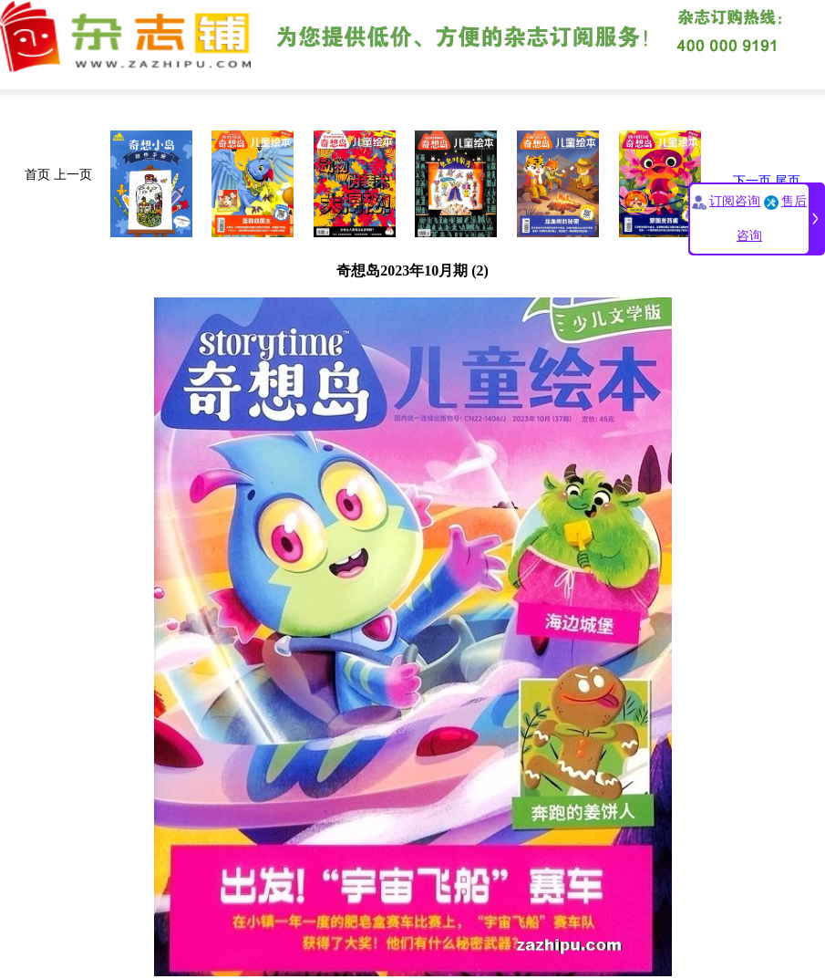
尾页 (787, 181)
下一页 (752, 181)
